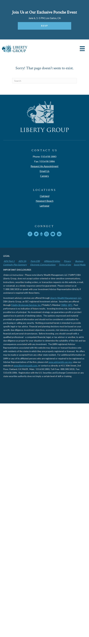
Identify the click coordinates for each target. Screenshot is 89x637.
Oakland (44, 195)
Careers (44, 175)
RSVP (44, 25)
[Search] (44, 80)
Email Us (44, 170)
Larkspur (45, 205)
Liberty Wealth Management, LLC (65, 298)
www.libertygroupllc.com (25, 365)
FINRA (64, 305)
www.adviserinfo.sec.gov (60, 362)
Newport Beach (44, 200)
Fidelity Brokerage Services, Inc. (26, 305)
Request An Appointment (44, 166)
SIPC (70, 305)
